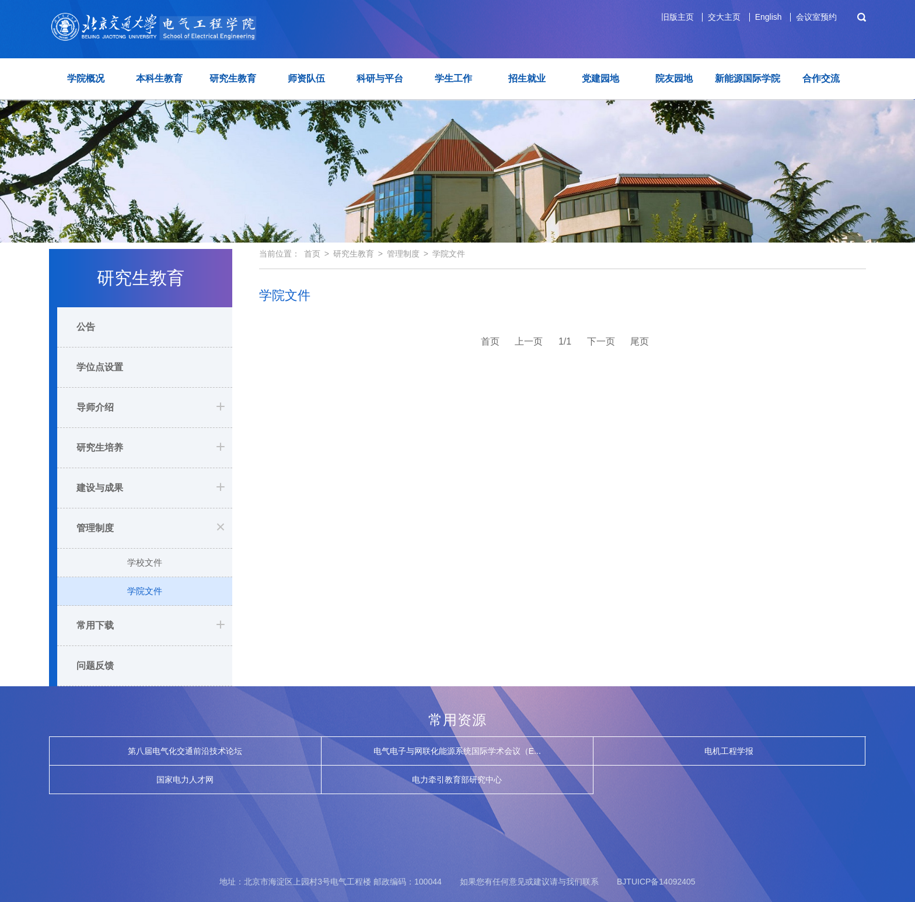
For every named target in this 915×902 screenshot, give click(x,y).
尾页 (639, 341)
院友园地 (674, 78)
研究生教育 (232, 78)
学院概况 (85, 78)
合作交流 (821, 78)
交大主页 (724, 17)
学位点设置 (99, 367)
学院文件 (144, 591)
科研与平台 (380, 78)
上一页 (529, 341)
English (768, 17)
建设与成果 (99, 488)
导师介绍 (95, 407)
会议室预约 (816, 17)
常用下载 (95, 625)
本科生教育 (159, 78)
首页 (312, 253)
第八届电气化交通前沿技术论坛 (185, 751)
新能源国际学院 (747, 78)
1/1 (564, 341)
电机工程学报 (728, 751)
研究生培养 (99, 447)
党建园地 (600, 78)
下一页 (601, 341)
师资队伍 (306, 78)
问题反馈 (95, 666)
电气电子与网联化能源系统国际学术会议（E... (457, 751)
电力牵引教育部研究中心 (457, 779)
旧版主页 (677, 17)
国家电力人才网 (185, 779)
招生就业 (527, 78)
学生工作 (453, 78)
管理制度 (95, 528)
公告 (85, 327)
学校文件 (144, 562)
